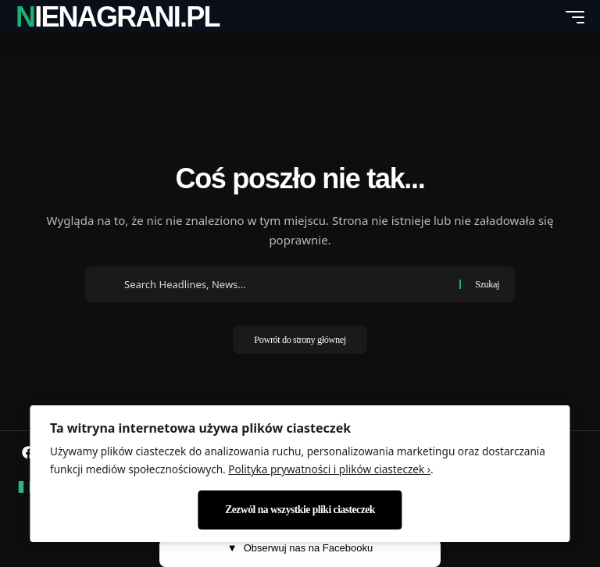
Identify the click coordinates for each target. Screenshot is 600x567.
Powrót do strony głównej (300, 341)
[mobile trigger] (571, 17)
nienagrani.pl (118, 17)
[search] (546, 17)
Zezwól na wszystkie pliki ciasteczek (300, 509)
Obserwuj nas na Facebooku (300, 548)
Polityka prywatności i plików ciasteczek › (329, 469)
